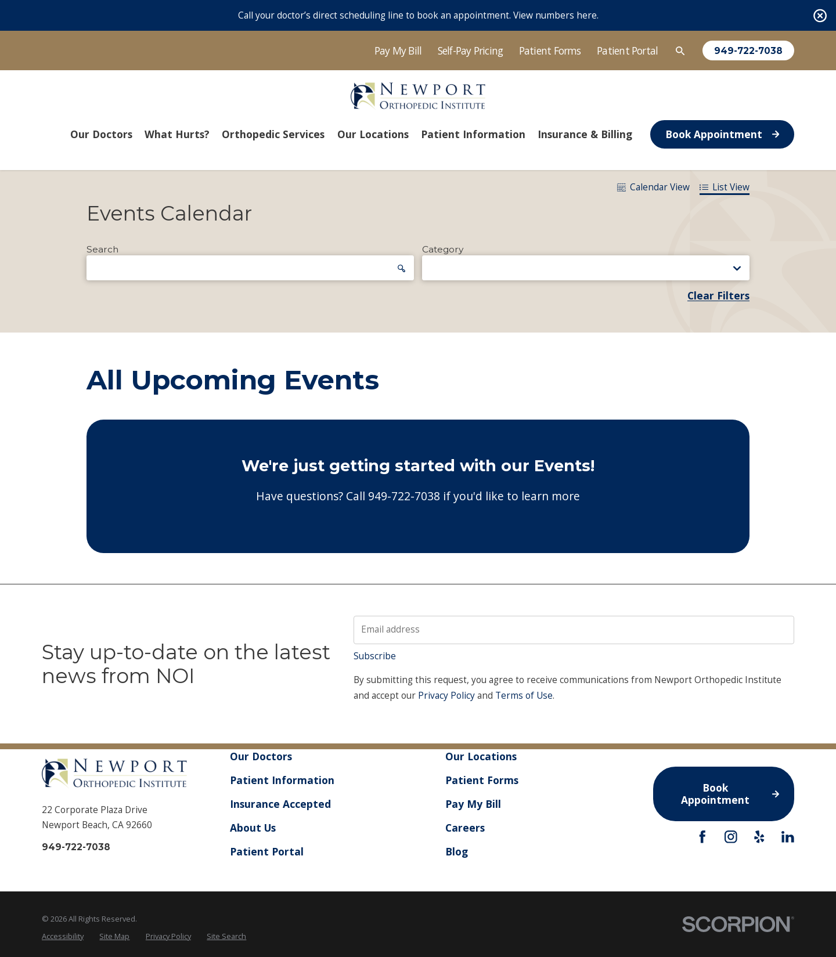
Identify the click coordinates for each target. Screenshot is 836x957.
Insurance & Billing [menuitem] (585, 134)
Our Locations (481, 756)
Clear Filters (718, 295)
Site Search (226, 936)
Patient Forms (550, 50)
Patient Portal (627, 50)
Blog (456, 851)
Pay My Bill (398, 50)
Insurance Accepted (280, 804)
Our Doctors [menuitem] (101, 134)
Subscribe (375, 656)
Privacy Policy (446, 695)
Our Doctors (261, 756)
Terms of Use (524, 695)
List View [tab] (724, 187)
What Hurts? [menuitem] (177, 134)
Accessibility (63, 936)
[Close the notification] (820, 15)
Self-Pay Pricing (470, 50)
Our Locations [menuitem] (373, 134)
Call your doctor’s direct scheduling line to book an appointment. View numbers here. (418, 15)
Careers (465, 828)
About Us (253, 828)
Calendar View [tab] (653, 187)
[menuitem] (63, 936)
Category (442, 249)
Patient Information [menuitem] (473, 134)
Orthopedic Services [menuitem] (273, 134)
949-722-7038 (748, 50)
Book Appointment (722, 134)
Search (102, 249)
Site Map (114, 936)
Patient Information (282, 780)
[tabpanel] (418, 377)
